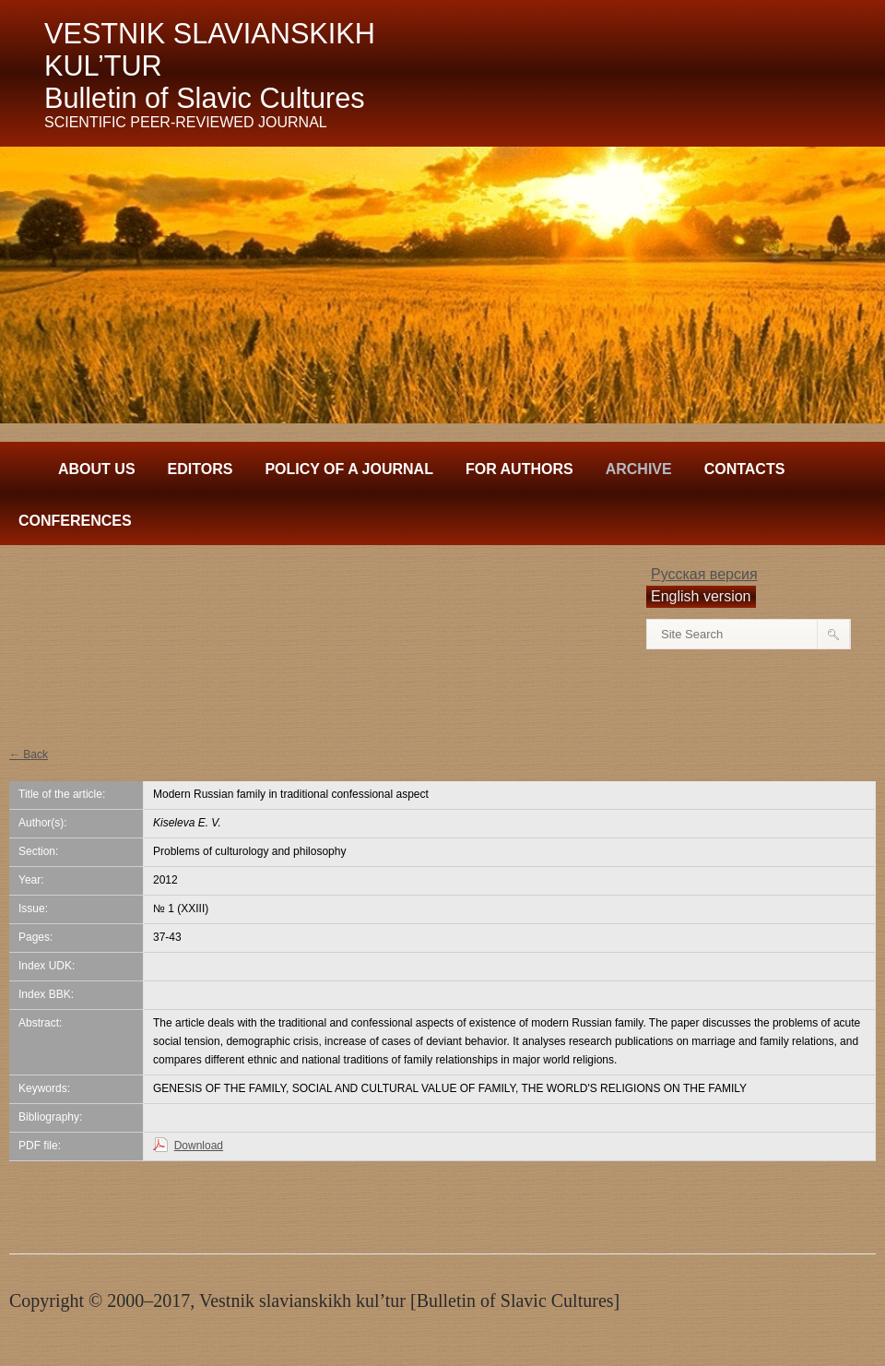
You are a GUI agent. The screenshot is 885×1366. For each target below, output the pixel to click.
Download (198, 1145)
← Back (28, 754)
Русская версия (704, 574)
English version (701, 596)
